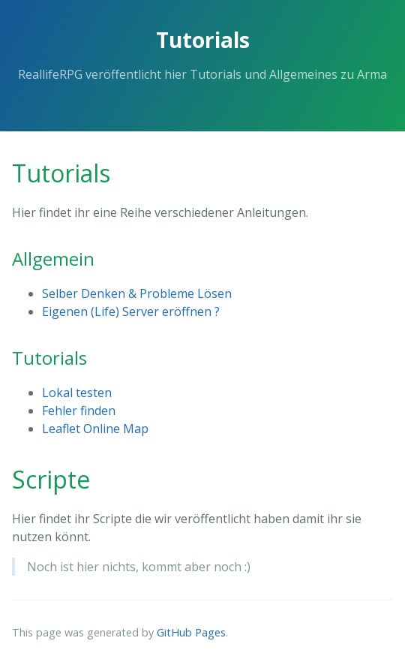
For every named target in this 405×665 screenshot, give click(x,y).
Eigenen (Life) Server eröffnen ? (131, 311)
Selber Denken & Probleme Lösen (137, 293)
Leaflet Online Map (95, 428)
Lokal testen (77, 392)
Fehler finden (79, 410)
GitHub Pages (191, 632)
